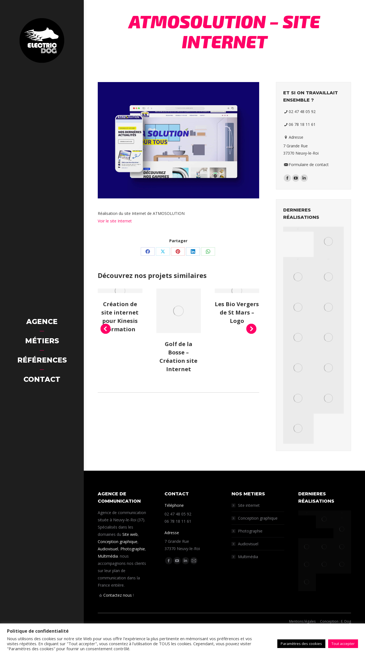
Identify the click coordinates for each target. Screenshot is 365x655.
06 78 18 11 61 (301, 124)
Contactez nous (117, 595)
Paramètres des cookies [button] (301, 643)
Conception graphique (117, 541)
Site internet (249, 505)
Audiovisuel (108, 548)
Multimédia (108, 556)
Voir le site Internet (115, 221)
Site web (130, 534)
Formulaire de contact (308, 164)
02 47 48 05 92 (301, 111)
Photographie (132, 548)
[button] (106, 329)
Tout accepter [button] (343, 643)
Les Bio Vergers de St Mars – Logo (237, 312)
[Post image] (120, 291)
